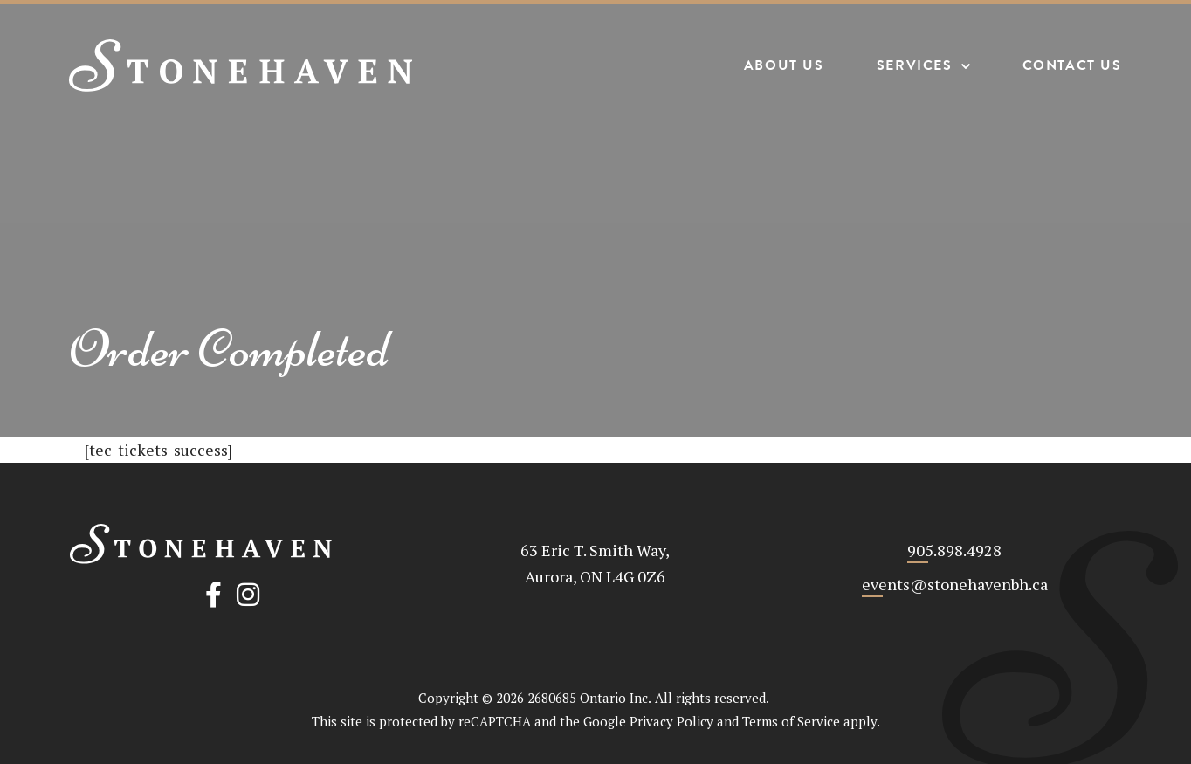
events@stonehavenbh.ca (955, 584)
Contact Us (1071, 66)
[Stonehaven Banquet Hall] (242, 65)
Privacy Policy (671, 721)
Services (914, 66)
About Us (783, 66)
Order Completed (229, 348)
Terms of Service (791, 721)
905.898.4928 (954, 550)
